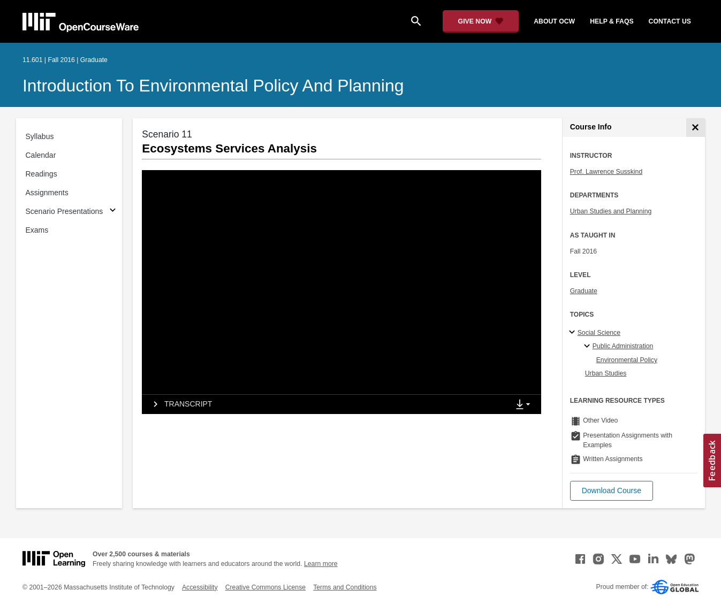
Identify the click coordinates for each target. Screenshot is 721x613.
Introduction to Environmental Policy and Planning (213, 85)
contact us (670, 21)
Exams (37, 230)
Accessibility (200, 587)
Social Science (599, 332)
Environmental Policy (626, 360)
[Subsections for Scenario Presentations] (112, 211)
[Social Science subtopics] (573, 333)
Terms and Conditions (344, 587)
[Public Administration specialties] (588, 347)
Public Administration (623, 346)
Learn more (321, 564)
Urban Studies (606, 373)
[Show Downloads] (525, 405)
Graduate (583, 291)
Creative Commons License (265, 587)
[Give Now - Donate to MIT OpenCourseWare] (481, 21)
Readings (41, 174)
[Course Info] (695, 127)
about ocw (554, 21)
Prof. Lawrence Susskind (606, 171)
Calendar (41, 155)
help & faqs (611, 21)
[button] (611, 491)
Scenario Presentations (64, 211)
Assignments (47, 192)
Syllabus (40, 136)
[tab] (325, 404)
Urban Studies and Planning (611, 211)
